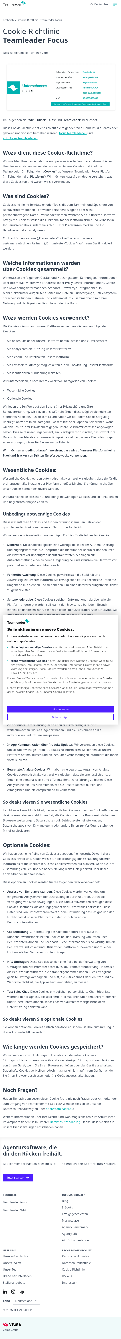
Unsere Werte (12, 1263)
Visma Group (10, 1330)
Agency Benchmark (75, 1227)
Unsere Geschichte (15, 1256)
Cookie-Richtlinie (63, 692)
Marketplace (70, 1221)
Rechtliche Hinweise (75, 1256)
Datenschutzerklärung (65, 1122)
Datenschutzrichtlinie (76, 1263)
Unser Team (11, 1269)
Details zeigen (60, 717)
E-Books (67, 1207)
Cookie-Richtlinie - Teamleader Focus (40, 20)
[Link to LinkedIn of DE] (5, 1292)
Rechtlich (8, 20)
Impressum (70, 1283)
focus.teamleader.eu (73, 133)
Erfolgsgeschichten (75, 1214)
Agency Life (70, 1234)
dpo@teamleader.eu (59, 1109)
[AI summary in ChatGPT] (22, 1292)
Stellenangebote (14, 1283)
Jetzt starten (18, 1178)
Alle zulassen (61, 709)
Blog (65, 1201)
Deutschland (99, 4)
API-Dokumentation (75, 1240)
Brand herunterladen (17, 1276)
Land (6, 1301)
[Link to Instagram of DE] (13, 1292)
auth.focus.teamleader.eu (20, 138)
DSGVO (67, 1276)
